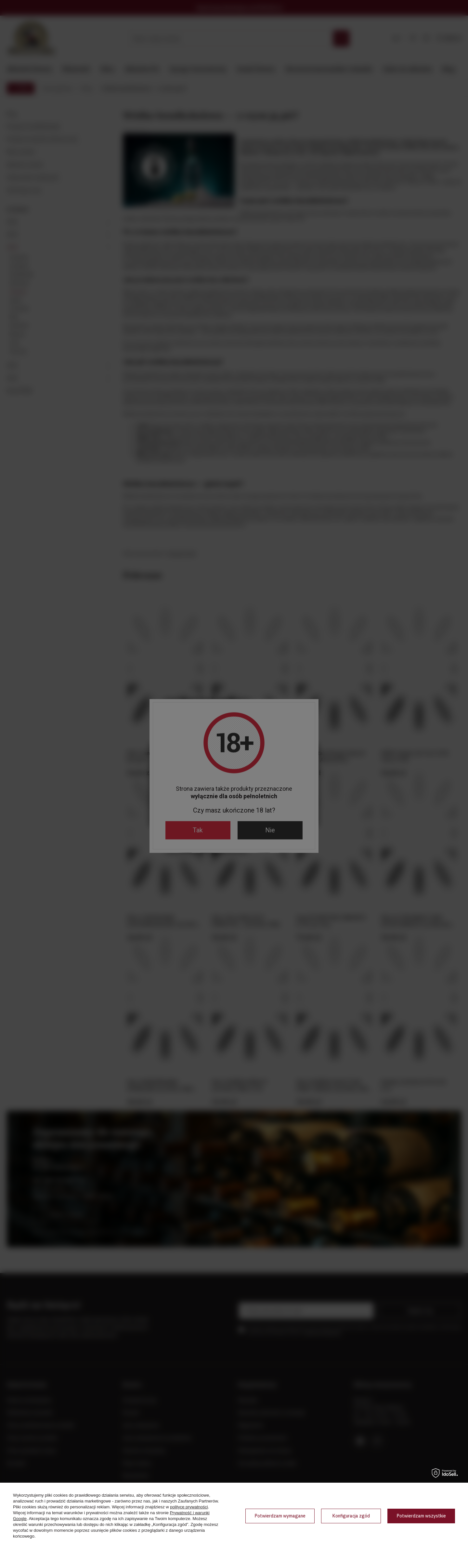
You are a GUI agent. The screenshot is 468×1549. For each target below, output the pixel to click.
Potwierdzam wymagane (280, 1516)
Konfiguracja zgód (351, 1516)
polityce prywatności (189, 1506)
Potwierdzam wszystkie (421, 1516)
